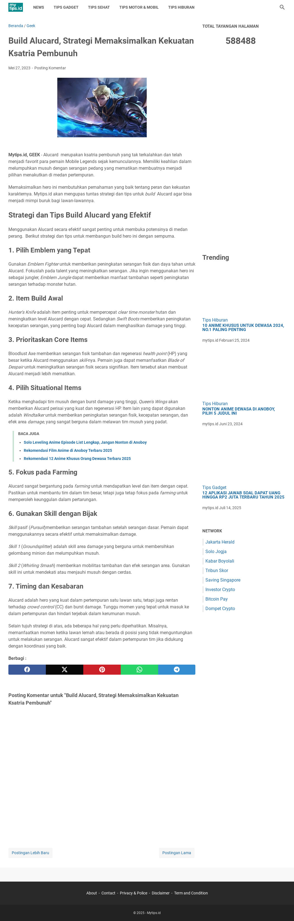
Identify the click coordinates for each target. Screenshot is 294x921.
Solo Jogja (216, 551)
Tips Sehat (99, 7)
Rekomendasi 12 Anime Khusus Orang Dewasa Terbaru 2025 (77, 458)
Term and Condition (191, 893)
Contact (108, 893)
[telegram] (177, 670)
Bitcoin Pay (216, 599)
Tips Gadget (66, 7)
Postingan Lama (176, 853)
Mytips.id (154, 913)
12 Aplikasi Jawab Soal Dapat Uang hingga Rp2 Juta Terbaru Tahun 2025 (243, 495)
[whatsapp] (139, 670)
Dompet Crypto (220, 608)
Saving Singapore (222, 580)
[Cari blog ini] (282, 7)
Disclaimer (161, 893)
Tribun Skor (216, 570)
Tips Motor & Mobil (139, 7)
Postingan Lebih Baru (30, 853)
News (38, 7)
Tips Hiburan (181, 7)
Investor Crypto (220, 589)
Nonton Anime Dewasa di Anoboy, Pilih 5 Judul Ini (238, 411)
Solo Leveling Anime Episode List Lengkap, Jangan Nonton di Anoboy (85, 442)
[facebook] (27, 670)
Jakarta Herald (219, 542)
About (91, 893)
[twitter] (64, 670)
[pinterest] (102, 670)
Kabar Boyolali (219, 561)
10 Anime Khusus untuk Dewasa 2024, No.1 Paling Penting (243, 327)
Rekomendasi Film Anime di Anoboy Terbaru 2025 (68, 450)
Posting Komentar (50, 68)
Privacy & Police (133, 893)
